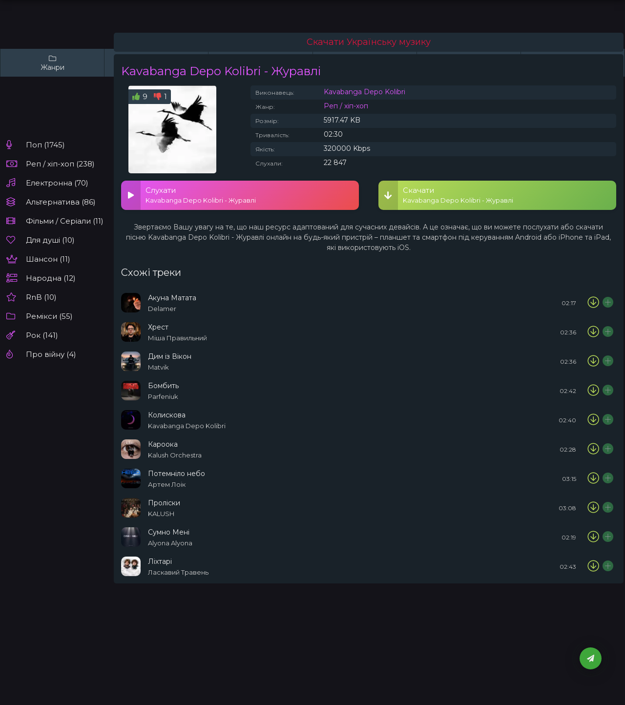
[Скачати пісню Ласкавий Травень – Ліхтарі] (593, 566)
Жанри (52, 63)
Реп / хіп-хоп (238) (60, 163)
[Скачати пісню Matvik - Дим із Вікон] (593, 361)
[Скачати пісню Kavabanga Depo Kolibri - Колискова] (593, 420)
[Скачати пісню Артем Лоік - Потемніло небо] (593, 478)
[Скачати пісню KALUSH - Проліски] (593, 507)
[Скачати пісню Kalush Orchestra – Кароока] (593, 449)
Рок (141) (42, 335)
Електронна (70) (57, 182)
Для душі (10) (50, 240)
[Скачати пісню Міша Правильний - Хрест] (593, 332)
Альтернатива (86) (61, 202)
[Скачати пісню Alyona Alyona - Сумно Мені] (593, 537)
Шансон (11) (48, 259)
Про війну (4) (51, 354)
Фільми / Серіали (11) (65, 221)
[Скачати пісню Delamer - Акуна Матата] (593, 302)
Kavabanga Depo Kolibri (364, 91)
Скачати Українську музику (369, 42)
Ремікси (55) (49, 316)
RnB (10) (41, 297)
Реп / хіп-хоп (346, 106)
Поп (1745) (45, 144)
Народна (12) (51, 278)
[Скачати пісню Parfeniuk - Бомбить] (593, 390)
